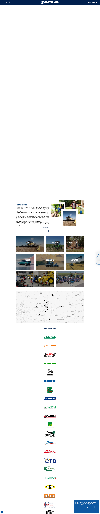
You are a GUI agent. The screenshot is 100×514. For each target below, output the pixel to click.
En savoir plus (46, 227)
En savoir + (80, 507)
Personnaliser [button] (86, 509)
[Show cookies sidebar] (2, 512)
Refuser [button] (92, 507)
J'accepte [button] (87, 507)
